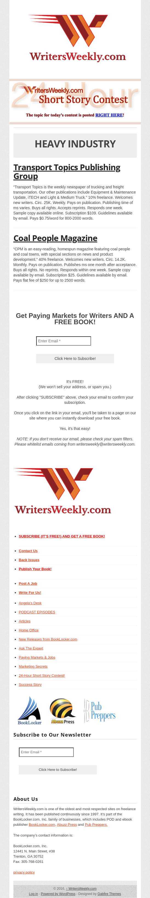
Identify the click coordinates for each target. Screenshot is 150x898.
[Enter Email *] (63, 341)
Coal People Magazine (55, 238)
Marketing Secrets (33, 666)
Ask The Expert (31, 648)
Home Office (29, 630)
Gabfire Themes (109, 894)
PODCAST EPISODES (37, 612)
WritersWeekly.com (81, 889)
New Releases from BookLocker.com (48, 639)
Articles (25, 621)
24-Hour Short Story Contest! (42, 675)
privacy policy (24, 872)
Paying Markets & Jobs (37, 657)
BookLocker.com (42, 825)
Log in (33, 894)
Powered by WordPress (58, 894)
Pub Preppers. (96, 825)
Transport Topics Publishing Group (66, 171)
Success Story (30, 684)
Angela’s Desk (30, 603)
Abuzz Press (67, 825)
